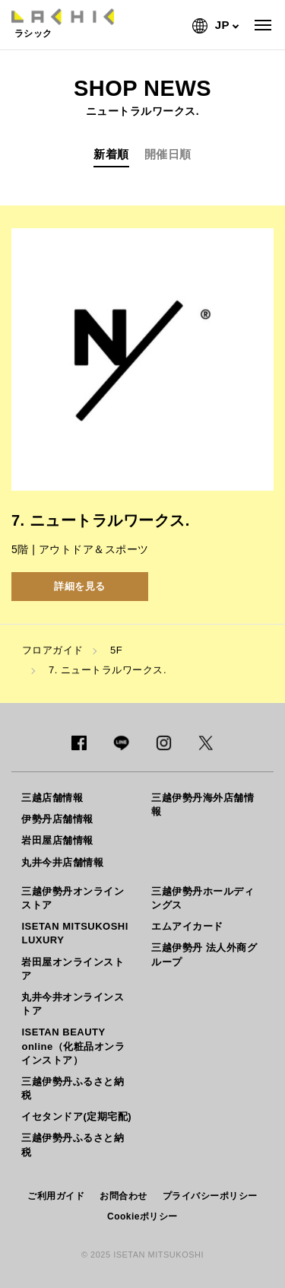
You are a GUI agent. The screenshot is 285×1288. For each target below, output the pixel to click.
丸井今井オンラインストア (72, 1003)
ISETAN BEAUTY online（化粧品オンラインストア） (73, 1045)
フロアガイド (53, 650)
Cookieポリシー (142, 1216)
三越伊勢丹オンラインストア (72, 898)
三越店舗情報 (52, 797)
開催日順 (168, 154)
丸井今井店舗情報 (62, 862)
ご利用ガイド (55, 1196)
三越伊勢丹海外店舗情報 (202, 804)
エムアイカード (187, 926)
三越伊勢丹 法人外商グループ (204, 954)
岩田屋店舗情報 (57, 840)
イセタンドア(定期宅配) (76, 1116)
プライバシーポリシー (210, 1196)
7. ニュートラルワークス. (107, 670)
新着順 (111, 154)
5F (116, 650)
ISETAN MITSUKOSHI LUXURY (74, 933)
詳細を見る (80, 586)
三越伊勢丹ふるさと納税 (72, 1088)
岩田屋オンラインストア (72, 968)
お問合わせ (123, 1196)
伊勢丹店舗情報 (57, 819)
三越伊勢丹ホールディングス (202, 898)
